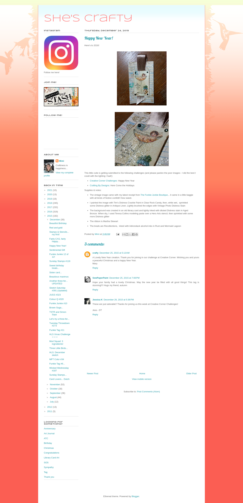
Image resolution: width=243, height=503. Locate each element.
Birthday (48, 443)
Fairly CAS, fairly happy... (57, 240)
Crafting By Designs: (100, 185)
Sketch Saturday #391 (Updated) (58, 289)
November (55, 384)
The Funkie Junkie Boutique (154, 195)
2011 (50, 411)
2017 (50, 207)
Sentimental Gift (57, 250)
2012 (50, 407)
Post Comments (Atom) (148, 391)
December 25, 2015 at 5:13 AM (114, 253)
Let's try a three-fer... (59, 319)
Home (142, 373)
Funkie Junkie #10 (58, 303)
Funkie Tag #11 (56, 330)
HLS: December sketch (57, 353)
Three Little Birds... (58, 348)
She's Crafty (88, 18)
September (55, 393)
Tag (45, 472)
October (54, 388)
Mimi (61, 161)
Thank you (49, 477)
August (53, 397)
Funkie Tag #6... (57, 363)
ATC (46, 438)
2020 (50, 194)
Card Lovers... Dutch (59, 379)
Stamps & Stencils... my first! (59, 233)
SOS (46, 462)
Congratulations (51, 452)
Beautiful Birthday (57, 223)
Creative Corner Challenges (103, 180)
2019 (50, 199)
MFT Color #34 (56, 359)
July (52, 401)
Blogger (135, 496)
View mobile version (141, 379)
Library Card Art (51, 457)
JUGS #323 (55, 294)
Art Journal (49, 433)
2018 (50, 203)
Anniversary (50, 428)
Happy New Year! (57, 245)
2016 (50, 211)
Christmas (49, 448)
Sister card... (55, 272)
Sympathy (49, 467)
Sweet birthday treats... (56, 266)
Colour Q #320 (56, 299)
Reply (95, 268)
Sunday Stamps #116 (59, 261)
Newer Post (92, 373)
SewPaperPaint (100, 278)
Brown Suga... (56, 307)
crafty (95, 253)
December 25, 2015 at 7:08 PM (124, 278)
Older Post (191, 373)
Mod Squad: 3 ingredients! (56, 342)
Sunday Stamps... (58, 375)
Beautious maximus (58, 276)
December (55, 219)
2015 (50, 216)
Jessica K (97, 299)
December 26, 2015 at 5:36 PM (119, 299)
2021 (50, 190)
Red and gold (55, 227)
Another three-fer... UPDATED (58, 282)
